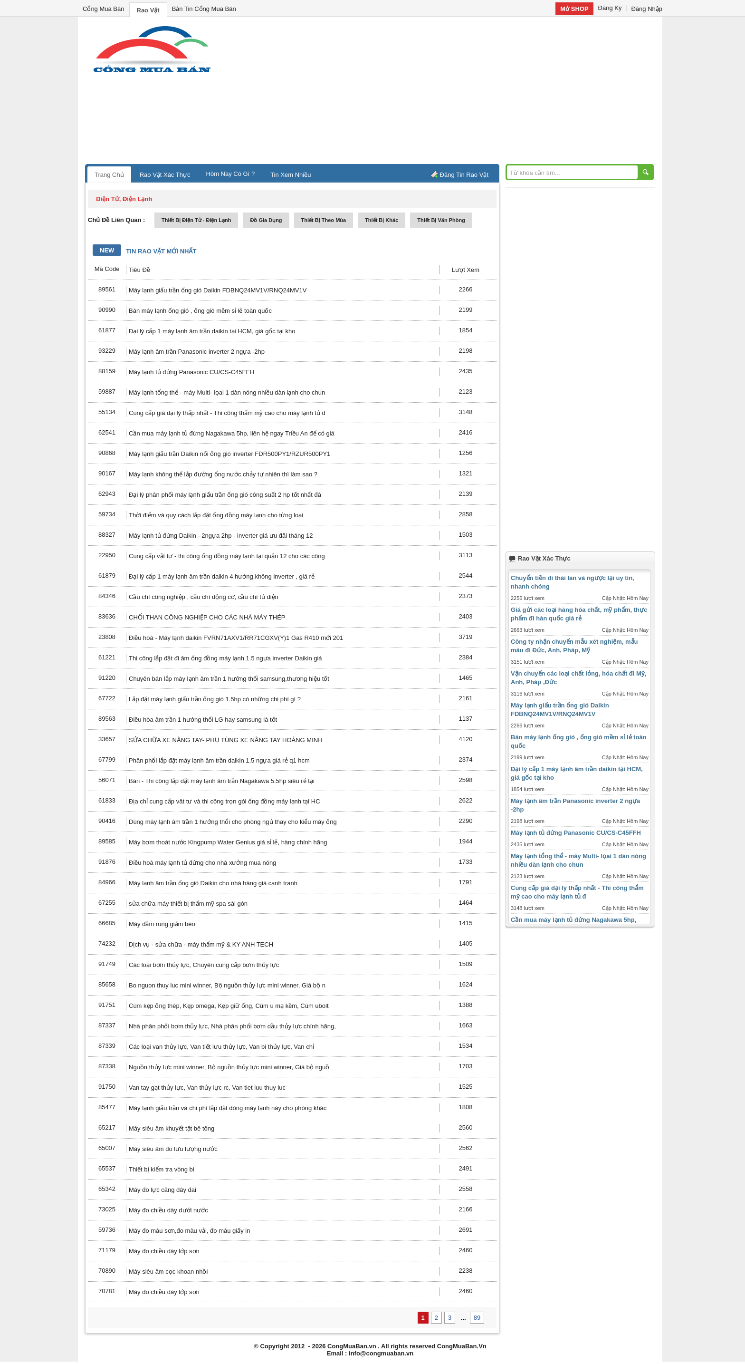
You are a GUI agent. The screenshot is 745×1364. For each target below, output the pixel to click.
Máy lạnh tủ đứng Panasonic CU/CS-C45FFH (191, 372)
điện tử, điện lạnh (124, 199)
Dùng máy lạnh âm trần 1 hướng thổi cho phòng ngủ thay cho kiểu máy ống (233, 821)
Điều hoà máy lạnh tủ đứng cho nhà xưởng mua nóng (202, 862)
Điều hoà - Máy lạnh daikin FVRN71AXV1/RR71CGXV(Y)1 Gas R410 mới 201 (236, 637)
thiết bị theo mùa (323, 220)
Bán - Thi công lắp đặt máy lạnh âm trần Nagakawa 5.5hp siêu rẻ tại (222, 780)
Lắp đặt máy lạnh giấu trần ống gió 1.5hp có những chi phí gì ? (215, 699)
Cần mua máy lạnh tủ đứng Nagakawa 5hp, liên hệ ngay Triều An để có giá (231, 433)
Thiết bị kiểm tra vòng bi (161, 1169)
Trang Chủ (109, 174)
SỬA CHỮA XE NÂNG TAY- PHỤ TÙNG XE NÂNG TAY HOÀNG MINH (226, 740)
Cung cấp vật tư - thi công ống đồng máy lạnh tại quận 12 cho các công (227, 556)
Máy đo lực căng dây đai (162, 1189)
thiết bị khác (381, 220)
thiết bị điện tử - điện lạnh (196, 220)
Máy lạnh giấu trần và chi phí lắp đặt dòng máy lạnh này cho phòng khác (227, 1108)
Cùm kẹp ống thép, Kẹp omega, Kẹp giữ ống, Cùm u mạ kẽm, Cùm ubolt (229, 1005)
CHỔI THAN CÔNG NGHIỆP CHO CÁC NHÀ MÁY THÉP (207, 617)
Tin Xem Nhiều (290, 174)
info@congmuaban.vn (381, 1353)
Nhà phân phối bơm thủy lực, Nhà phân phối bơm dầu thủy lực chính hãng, (232, 1026)
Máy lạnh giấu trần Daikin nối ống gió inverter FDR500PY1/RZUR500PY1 (229, 453)
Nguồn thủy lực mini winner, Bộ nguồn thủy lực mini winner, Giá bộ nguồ (229, 1067)
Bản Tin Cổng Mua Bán (204, 8)
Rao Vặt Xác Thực (165, 174)
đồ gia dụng (266, 220)
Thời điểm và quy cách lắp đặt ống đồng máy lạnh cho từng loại (216, 515)
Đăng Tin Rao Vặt (464, 174)
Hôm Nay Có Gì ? (230, 173)
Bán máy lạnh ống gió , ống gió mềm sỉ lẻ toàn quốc (200, 310)
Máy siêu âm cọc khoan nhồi (168, 1271)
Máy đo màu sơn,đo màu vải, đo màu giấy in (189, 1230)
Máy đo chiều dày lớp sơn (164, 1251)
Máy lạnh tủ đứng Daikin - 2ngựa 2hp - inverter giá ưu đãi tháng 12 (221, 535)
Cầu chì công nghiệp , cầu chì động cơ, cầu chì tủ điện (203, 596)
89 (477, 1317)
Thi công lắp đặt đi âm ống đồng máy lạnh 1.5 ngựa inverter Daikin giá (225, 658)
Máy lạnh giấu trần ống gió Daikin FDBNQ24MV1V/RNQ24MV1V (217, 290)
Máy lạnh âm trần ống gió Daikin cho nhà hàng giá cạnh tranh (213, 883)
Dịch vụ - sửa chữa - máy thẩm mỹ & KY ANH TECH (201, 944)
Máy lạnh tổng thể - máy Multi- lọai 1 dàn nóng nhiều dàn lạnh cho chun (227, 392)
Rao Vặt (148, 10)
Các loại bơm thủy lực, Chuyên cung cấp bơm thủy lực (204, 964)
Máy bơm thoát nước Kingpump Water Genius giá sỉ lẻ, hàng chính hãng (228, 842)
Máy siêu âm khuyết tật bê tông (171, 1128)
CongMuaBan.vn (351, 1346)
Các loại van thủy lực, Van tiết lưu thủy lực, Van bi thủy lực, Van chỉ (221, 1046)
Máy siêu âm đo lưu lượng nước (173, 1148)
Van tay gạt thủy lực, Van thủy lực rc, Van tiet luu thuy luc (207, 1087)
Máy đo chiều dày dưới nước (168, 1210)
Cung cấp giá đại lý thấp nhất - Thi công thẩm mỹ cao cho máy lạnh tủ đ (227, 412)
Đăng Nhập (646, 8)
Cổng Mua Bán (103, 8)
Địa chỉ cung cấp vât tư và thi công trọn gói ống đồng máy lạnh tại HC (224, 801)
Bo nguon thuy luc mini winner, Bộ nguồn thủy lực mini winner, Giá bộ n (227, 985)
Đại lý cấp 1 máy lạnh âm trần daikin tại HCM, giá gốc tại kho (212, 331)
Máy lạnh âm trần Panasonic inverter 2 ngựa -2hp (197, 351)
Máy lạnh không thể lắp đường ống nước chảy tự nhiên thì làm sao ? (223, 474)
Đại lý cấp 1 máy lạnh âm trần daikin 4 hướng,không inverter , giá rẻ (222, 576)
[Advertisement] (453, 92)
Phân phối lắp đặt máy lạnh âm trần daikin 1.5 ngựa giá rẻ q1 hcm (219, 760)
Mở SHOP (574, 8)
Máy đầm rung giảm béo (162, 924)
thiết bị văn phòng (441, 220)
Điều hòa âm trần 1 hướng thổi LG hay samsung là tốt (203, 719)
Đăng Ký (610, 7)
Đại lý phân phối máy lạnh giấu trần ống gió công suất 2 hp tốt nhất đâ (225, 494)
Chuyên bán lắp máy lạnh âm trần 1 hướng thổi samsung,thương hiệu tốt (229, 678)
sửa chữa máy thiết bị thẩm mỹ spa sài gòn (188, 903)
